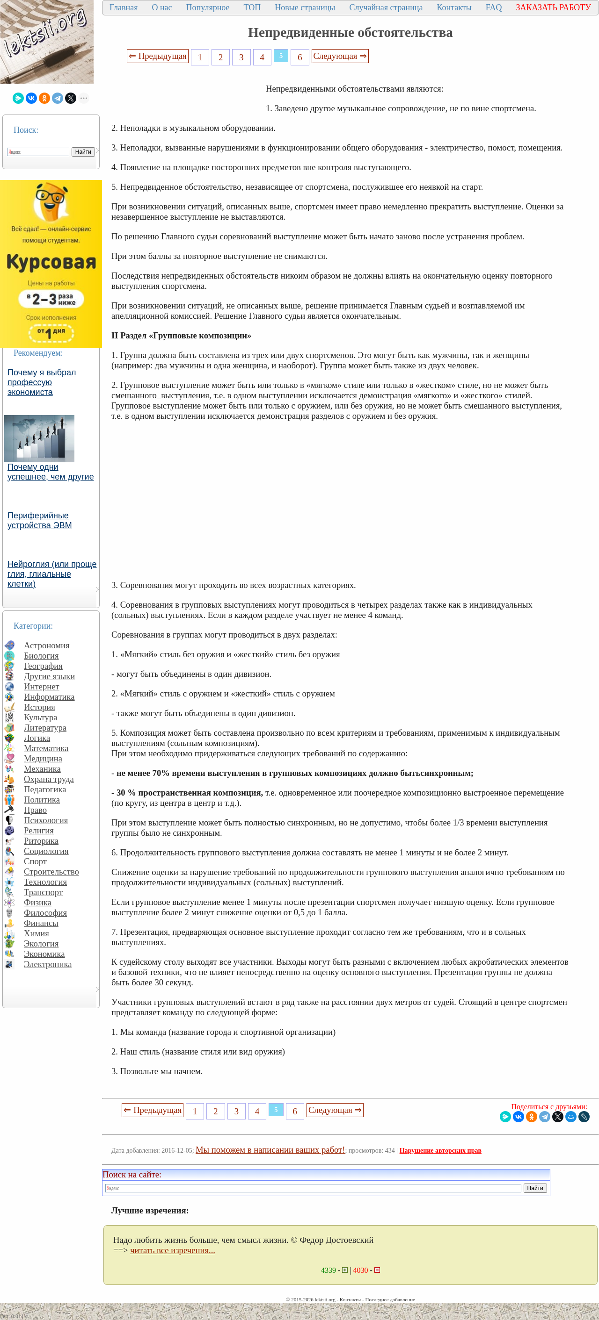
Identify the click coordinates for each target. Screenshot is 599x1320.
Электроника (48, 964)
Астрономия (47, 645)
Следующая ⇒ (340, 56)
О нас (162, 7)
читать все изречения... (172, 1250)
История (39, 707)
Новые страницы (305, 7)
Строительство (51, 871)
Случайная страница (386, 7)
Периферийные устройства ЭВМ (39, 520)
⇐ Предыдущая (158, 56)
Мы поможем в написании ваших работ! (270, 1150)
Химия (36, 933)
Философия (45, 913)
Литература (45, 727)
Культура (41, 717)
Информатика (49, 697)
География (43, 666)
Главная (124, 7)
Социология (46, 851)
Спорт (35, 861)
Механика (42, 769)
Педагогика (45, 789)
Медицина (43, 758)
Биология (41, 655)
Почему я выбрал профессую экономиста (41, 382)
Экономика (44, 954)
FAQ (494, 7)
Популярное (208, 7)
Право (35, 810)
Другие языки (49, 676)
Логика (37, 738)
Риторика (41, 841)
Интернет (41, 686)
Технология (45, 882)
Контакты (454, 7)
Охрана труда (49, 779)
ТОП (252, 7)
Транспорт (43, 892)
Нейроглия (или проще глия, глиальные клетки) (52, 574)
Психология (46, 820)
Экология (41, 943)
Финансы (41, 923)
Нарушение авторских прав (441, 1150)
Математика (46, 748)
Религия (39, 830)
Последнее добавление (390, 1299)
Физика (37, 902)
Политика (42, 799)
